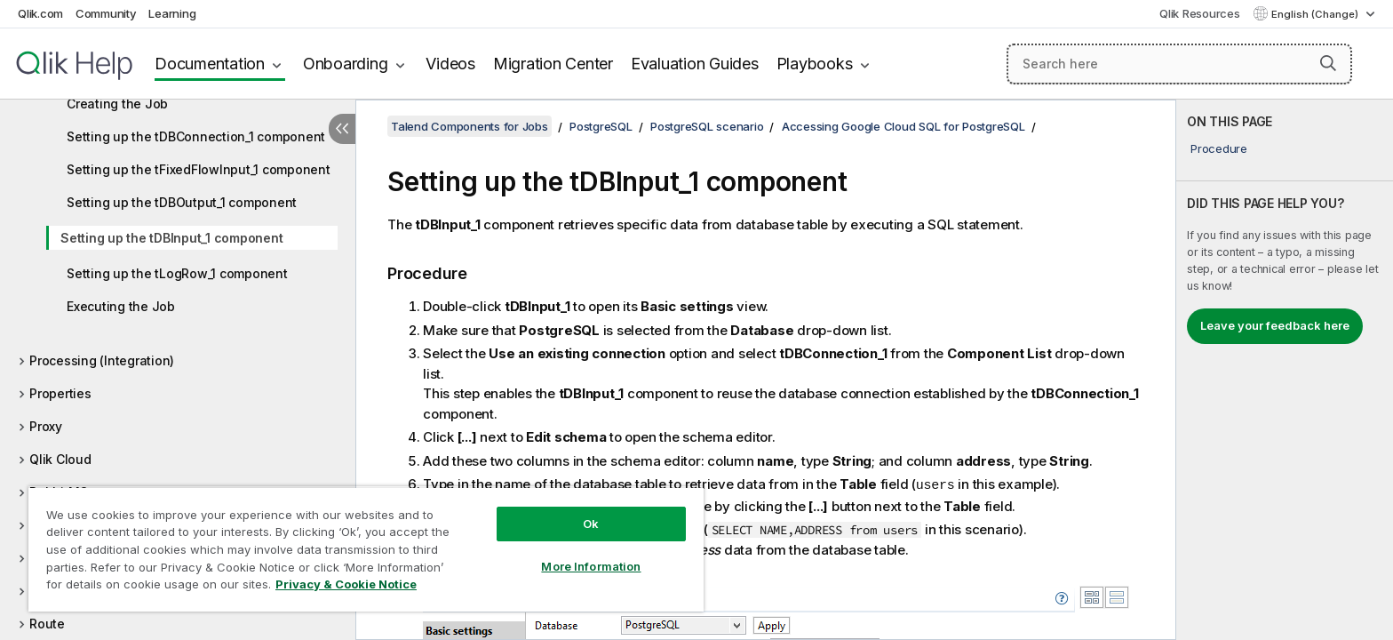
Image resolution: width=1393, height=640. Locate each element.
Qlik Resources (1199, 13)
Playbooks (814, 63)
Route (47, 623)
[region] (366, 549)
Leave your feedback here (1274, 325)
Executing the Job (121, 306)
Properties (60, 393)
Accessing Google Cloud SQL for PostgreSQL (903, 126)
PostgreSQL (601, 126)
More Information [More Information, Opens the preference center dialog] (591, 566)
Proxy (45, 426)
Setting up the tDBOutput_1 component (182, 202)
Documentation (210, 63)
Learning (171, 13)
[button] (1328, 63)
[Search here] (1179, 64)
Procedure (1218, 148)
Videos (450, 63)
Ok (591, 523)
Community (106, 13)
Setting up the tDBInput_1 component (171, 237)
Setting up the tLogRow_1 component (177, 273)
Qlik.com (40, 13)
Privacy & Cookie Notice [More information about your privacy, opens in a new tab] (346, 584)
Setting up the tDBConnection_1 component (196, 136)
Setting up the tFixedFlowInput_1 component (198, 169)
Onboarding (345, 63)
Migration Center (553, 63)
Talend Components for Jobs (469, 126)
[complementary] (1284, 370)
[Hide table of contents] (342, 129)
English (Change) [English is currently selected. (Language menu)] (1316, 14)
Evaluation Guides (695, 63)
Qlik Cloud (60, 459)
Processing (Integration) (101, 360)
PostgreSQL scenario (706, 126)
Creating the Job (117, 103)
